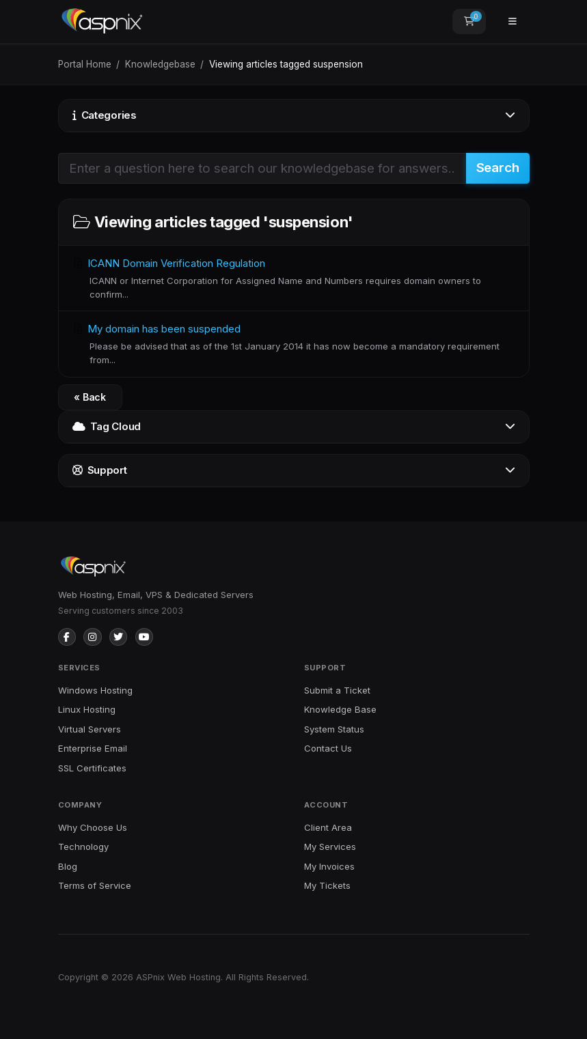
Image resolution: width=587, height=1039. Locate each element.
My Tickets (327, 885)
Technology (83, 846)
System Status (334, 729)
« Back (90, 397)
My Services (330, 846)
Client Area (328, 827)
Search (497, 167)
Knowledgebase (160, 64)
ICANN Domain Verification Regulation (293, 279)
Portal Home (84, 64)
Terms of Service (94, 885)
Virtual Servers (89, 729)
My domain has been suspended (293, 344)
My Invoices (329, 866)
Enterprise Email (92, 748)
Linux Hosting (86, 709)
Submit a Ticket (337, 690)
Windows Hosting (95, 690)
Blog (67, 866)
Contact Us (328, 748)
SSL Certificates (92, 768)
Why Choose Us (92, 827)
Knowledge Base (340, 709)
